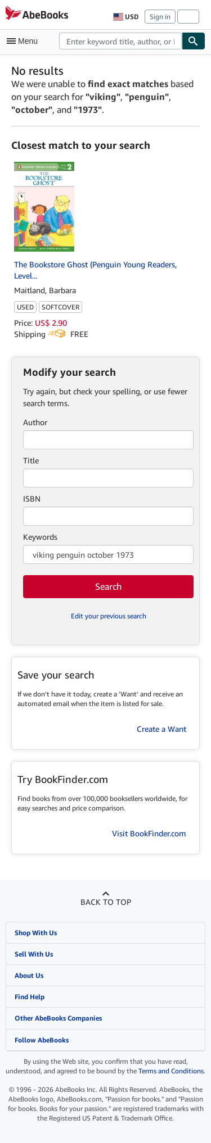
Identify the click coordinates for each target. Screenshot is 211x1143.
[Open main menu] (25, 41)
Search (108, 586)
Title (31, 460)
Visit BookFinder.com (149, 833)
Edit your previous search (108, 616)
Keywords (40, 536)
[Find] (193, 41)
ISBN (32, 498)
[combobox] (120, 41)
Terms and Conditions (171, 1071)
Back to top (105, 902)
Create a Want (161, 729)
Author (35, 422)
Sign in (160, 16)
